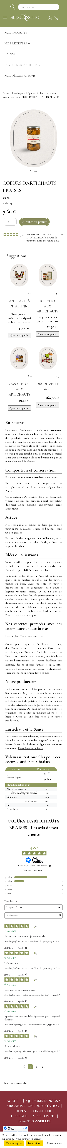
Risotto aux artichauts (47, 306)
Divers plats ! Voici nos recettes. (24, 636)
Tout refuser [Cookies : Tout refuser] (35, 1143)
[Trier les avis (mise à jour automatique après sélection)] (33, 907)
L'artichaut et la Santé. (30, 748)
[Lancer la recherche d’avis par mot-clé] (60, 915)
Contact (19, 1116)
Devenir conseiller (33, 1111)
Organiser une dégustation (33, 1106)
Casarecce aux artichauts (19, 389)
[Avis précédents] (24, 1066)
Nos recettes (17, 43)
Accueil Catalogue (13, 93)
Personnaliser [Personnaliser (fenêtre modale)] (55, 1143)
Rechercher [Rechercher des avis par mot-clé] (32, 916)
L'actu (9, 54)
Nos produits (17, 33)
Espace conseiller (34, 1121)
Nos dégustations (21, 76)
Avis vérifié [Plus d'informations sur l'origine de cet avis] (11, 931)
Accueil (13, 1101)
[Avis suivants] (43, 1067)
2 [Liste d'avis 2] (36, 1066)
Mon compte (44, 1116)
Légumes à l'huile (36, 93)
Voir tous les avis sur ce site (34, 870)
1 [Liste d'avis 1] (30, 1066)
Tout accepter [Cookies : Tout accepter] (14, 1143)
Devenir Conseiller (22, 65)
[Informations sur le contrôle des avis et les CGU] (49, 865)
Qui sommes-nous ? (43, 1101)
